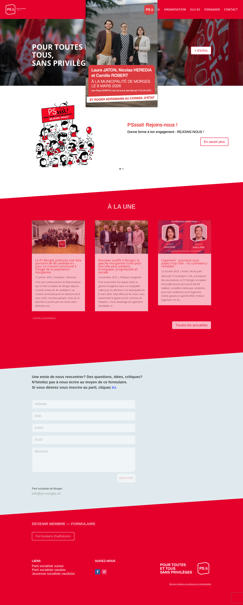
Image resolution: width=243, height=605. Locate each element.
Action (185, 271)
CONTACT (231, 9)
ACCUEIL (105, 9)
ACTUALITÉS (123, 9)
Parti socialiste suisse (48, 566)
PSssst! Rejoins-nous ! (152, 126)
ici (114, 387)
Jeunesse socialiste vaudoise (53, 573)
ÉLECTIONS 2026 (148, 9)
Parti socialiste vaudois (49, 570)
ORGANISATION (175, 9)
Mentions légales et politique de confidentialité (190, 584)
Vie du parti (196, 271)
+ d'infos (201, 50)
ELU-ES (195, 9)
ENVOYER (126, 478)
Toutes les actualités (191, 325)
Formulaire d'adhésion (53, 536)
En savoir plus (214, 143)
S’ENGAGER (212, 9)
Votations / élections (65, 277)
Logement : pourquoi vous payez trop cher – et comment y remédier (184, 263)
